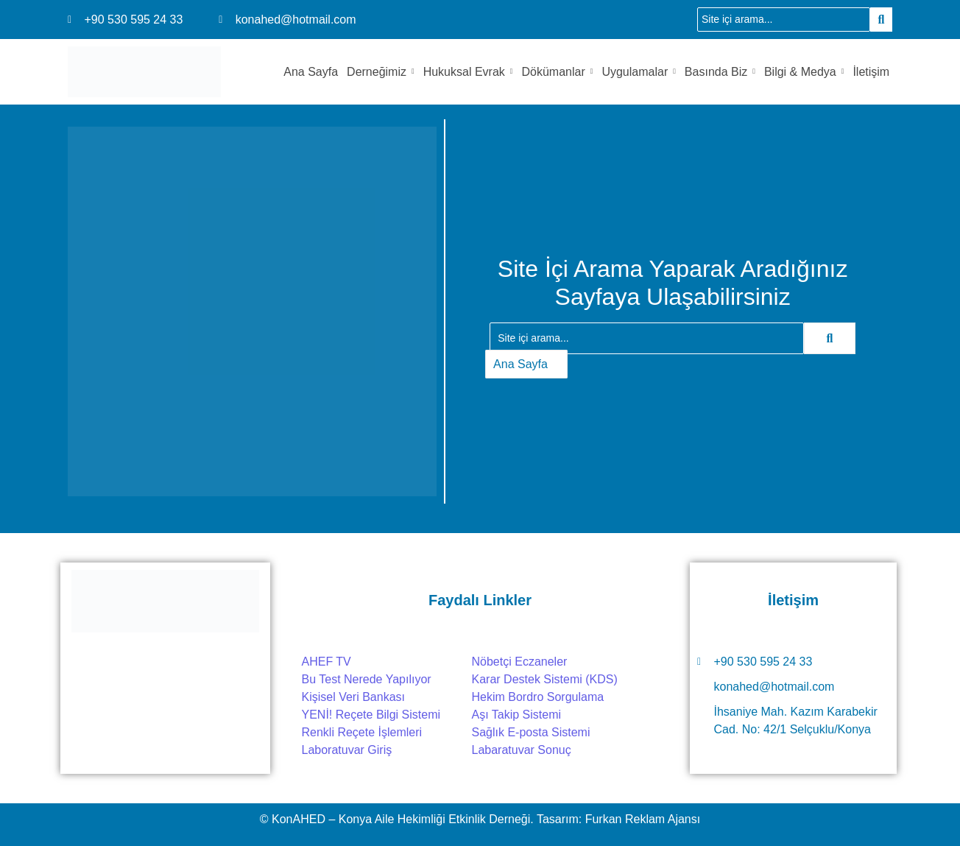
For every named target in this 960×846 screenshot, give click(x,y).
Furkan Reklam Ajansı (643, 819)
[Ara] (783, 19)
